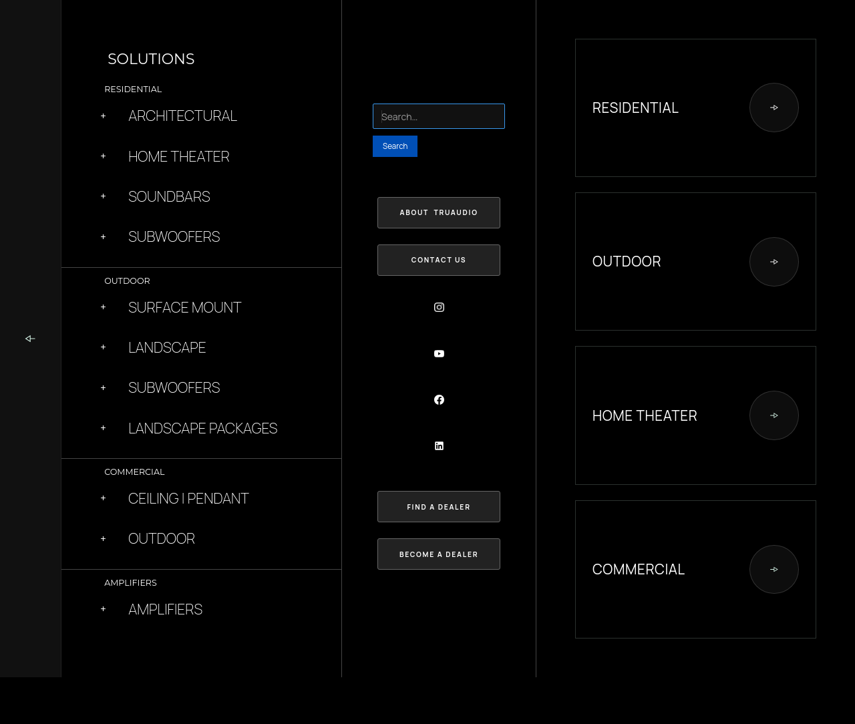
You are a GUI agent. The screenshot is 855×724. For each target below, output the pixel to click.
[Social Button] (438, 307)
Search (385, 96)
